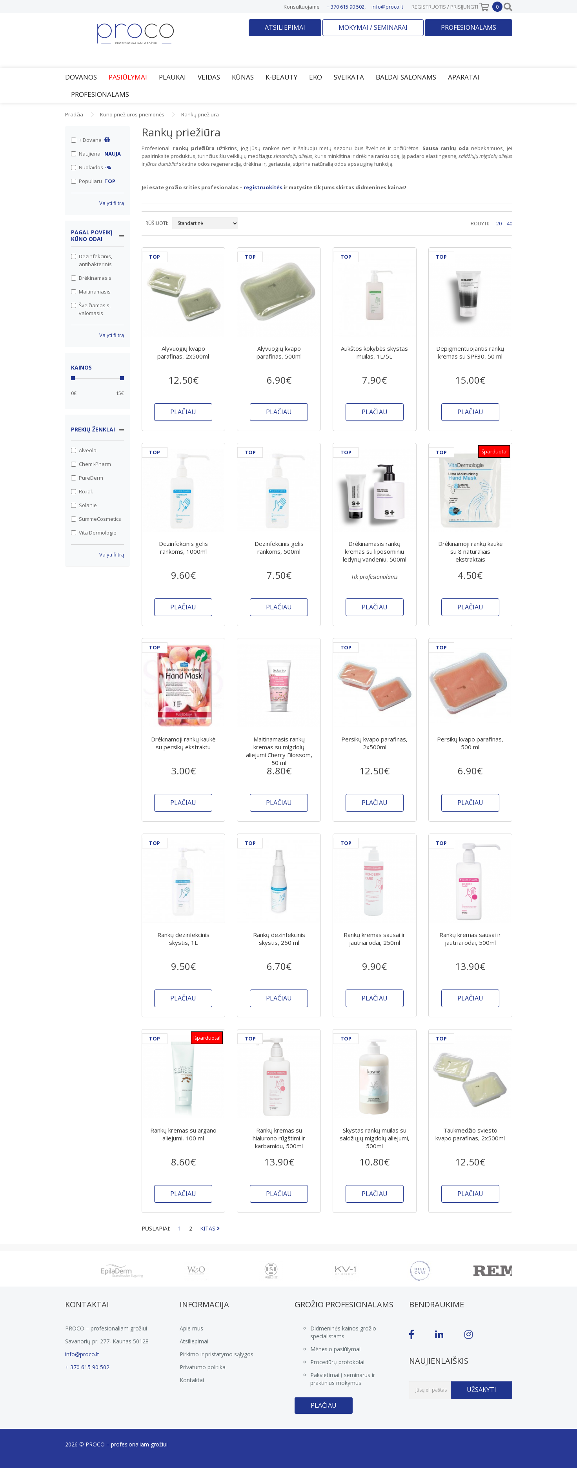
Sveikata (349, 77)
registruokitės (263, 187)
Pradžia (74, 114)
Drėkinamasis (91, 277)
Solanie (84, 505)
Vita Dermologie (93, 532)
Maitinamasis (91, 291)
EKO (315, 77)
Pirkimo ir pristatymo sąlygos (216, 1354)
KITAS (210, 1228)
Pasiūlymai (128, 77)
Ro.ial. (82, 491)
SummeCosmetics (96, 518)
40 (509, 223)
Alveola (83, 450)
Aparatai (463, 77)
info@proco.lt (387, 6)
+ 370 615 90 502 (345, 6)
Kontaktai (192, 1380)
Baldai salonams (406, 77)
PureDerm (87, 477)
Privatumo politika (203, 1367)
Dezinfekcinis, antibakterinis (91, 260)
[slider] (73, 378)
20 (499, 223)
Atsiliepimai (285, 27)
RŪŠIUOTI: (157, 223)
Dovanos (81, 77)
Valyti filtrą (111, 203)
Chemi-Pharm (91, 464)
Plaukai (172, 77)
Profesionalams (468, 27)
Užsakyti (481, 1389)
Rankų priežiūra (200, 114)
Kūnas (243, 77)
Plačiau (324, 1405)
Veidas (209, 77)
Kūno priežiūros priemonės (132, 114)
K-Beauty (281, 77)
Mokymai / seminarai (373, 27)
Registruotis (428, 6)
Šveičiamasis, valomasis (91, 309)
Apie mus (191, 1328)
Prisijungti (464, 6)
